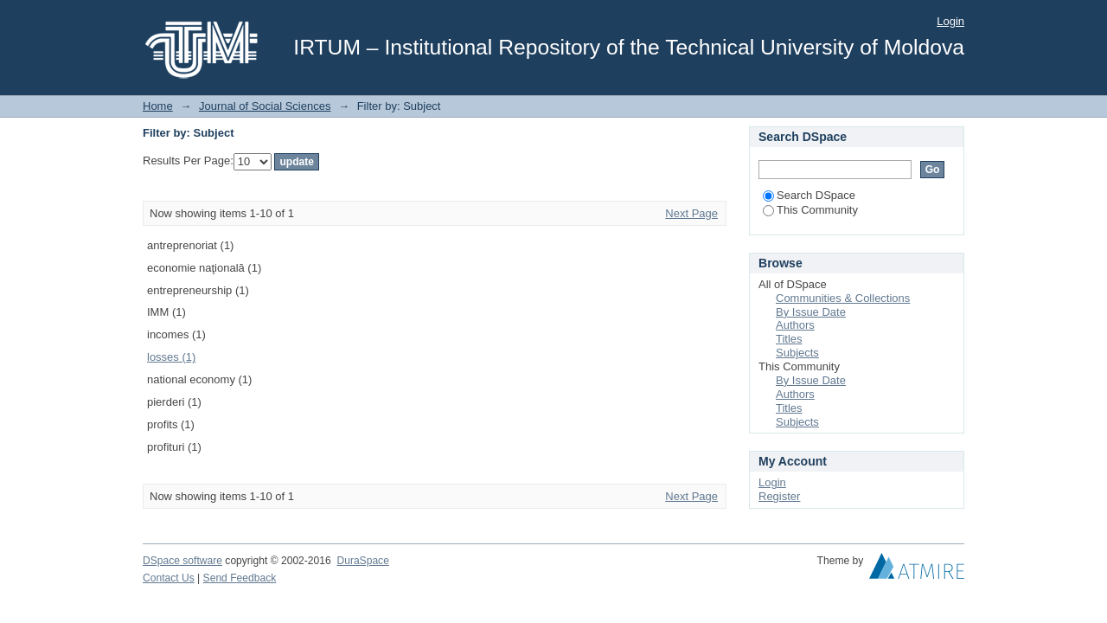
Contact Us (169, 578)
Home (158, 106)
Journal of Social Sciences (264, 106)
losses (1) (171, 356)
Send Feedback (240, 578)
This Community (810, 209)
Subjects (797, 352)
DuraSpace (362, 561)
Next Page (691, 213)
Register (779, 496)
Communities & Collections (843, 298)
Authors (795, 324)
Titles (789, 338)
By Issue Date (811, 311)
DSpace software (182, 561)
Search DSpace (809, 195)
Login (950, 21)
